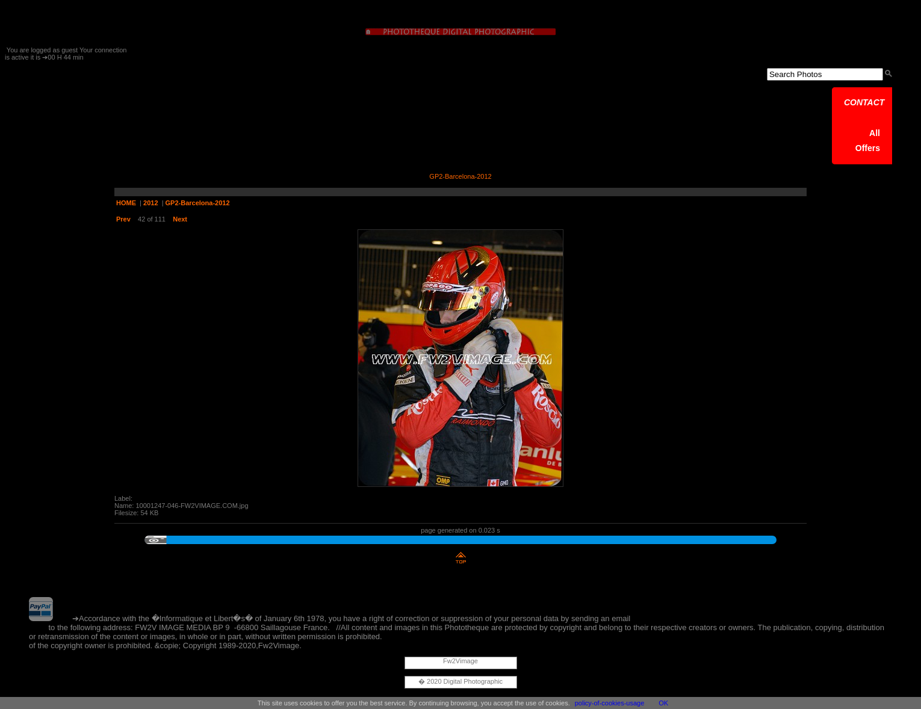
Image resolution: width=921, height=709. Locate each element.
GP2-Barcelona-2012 (198, 202)
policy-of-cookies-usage (610, 703)
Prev (123, 219)
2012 (150, 202)
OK (663, 703)
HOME (126, 202)
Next (180, 219)
